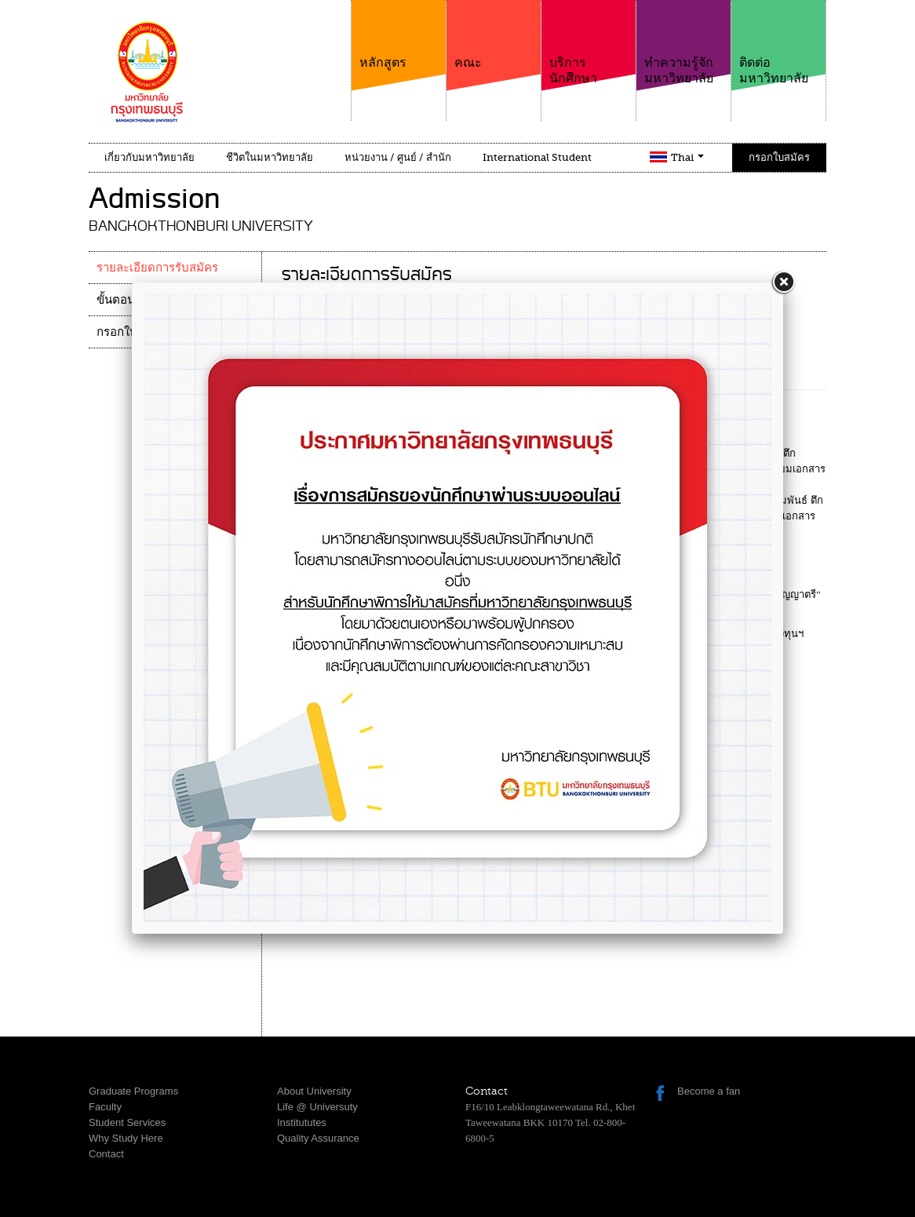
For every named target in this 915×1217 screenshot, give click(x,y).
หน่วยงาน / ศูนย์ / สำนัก (397, 157)
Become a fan (708, 1091)
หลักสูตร (399, 35)
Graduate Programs (133, 1091)
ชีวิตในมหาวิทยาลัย (269, 157)
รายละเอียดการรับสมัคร (157, 267)
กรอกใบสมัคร (779, 157)
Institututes (301, 1122)
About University (314, 1091)
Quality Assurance (318, 1138)
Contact (106, 1154)
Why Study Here (126, 1138)
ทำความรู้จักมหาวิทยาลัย (683, 43)
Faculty (105, 1107)
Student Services (127, 1122)
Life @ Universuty (317, 1107)
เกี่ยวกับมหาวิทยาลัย (149, 157)
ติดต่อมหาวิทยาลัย (778, 43)
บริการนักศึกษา (588, 43)
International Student (537, 157)
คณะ (494, 35)
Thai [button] (687, 157)
